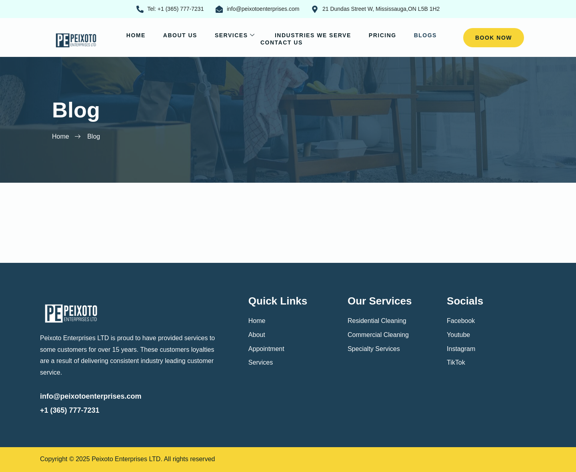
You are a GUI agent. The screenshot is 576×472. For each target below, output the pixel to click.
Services (236, 35)
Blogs (425, 35)
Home (136, 35)
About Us (180, 35)
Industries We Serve (313, 35)
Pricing (382, 35)
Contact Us (281, 42)
